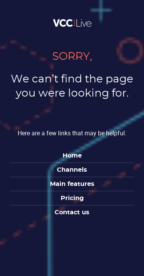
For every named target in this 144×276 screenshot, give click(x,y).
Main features (72, 184)
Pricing (72, 198)
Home (72, 156)
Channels (72, 170)
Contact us (72, 212)
